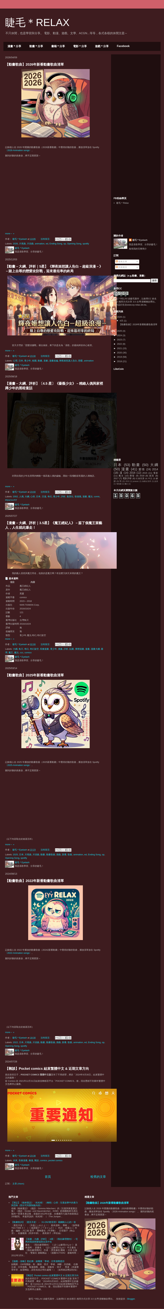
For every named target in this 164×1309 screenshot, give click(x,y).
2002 (15, 496)
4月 (122, 320)
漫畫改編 (53, 360)
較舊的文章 (98, 1176)
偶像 (60, 649)
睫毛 (132, 298)
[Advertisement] (136, 125)
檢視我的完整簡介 (138, 248)
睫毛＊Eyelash (139, 240)
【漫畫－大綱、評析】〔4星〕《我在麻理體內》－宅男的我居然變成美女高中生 (51, 1240)
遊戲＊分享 (102, 46)
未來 (15, 1160)
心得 (32, 496)
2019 (120, 357)
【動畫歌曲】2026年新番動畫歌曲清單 (34, 64)
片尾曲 (22, 243)
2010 (127, 481)
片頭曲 (30, 243)
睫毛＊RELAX (121, 298)
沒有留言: (46, 239)
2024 (120, 335)
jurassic (136, 481)
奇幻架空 (34, 649)
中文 (150, 478)
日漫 (44, 496)
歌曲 (70, 854)
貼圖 (71, 649)
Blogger (131, 1299)
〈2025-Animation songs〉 (18, 765)
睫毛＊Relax (122, 203)
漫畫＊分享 (14, 46)
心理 (15, 360)
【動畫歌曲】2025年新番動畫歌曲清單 (34, 675)
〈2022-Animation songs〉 (18, 953)
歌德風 (78, 496)
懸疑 (132, 475)
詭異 (156, 481)
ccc (21, 652)
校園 (34, 360)
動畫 (40, 360)
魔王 (11, 652)
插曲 (58, 854)
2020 (120, 352)
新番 (64, 854)
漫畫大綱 (95, 649)
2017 (116, 478)
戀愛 (80, 360)
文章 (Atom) (18, 1183)
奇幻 (49, 496)
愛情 (142, 469)
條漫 (31, 1160)
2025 (15, 854)
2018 (120, 361)
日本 (21, 360)
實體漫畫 (79, 649)
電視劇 (118, 484)
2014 (155, 469)
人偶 (21, 496)
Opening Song (74, 243)
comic (97, 496)
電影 (155, 473)
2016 (132, 472)
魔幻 (126, 484)
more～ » (9, 233)
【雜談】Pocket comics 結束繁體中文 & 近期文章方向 (47, 1068)
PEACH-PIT (11, 500)
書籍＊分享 (58, 46)
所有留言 (121, 267)
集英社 (70, 496)
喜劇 (46, 360)
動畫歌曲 (50, 854)
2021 (120, 348)
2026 (15, 243)
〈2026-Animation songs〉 (18, 150)
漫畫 (85, 496)
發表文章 (121, 261)
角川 (21, 649)
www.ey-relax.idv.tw (136, 304)
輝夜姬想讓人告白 (68, 360)
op (64, 243)
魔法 (90, 496)
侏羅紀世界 (146, 481)
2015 (144, 473)
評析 (63, 496)
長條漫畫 (44, 649)
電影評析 (127, 478)
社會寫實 (140, 478)
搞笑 (151, 475)
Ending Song (55, 243)
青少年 (27, 360)
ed (47, 243)
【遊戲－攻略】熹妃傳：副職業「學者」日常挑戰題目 (38, 1261)
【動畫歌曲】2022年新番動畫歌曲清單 (34, 881)
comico (27, 652)
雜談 (36, 1160)
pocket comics (55, 1160)
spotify (86, 243)
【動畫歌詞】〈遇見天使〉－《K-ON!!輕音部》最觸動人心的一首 (43, 1222)
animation (39, 243)
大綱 (27, 496)
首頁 (48, 1176)
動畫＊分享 (36, 46)
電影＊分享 (80, 46)
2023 (120, 339)
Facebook (123, 46)
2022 (15, 1042)
